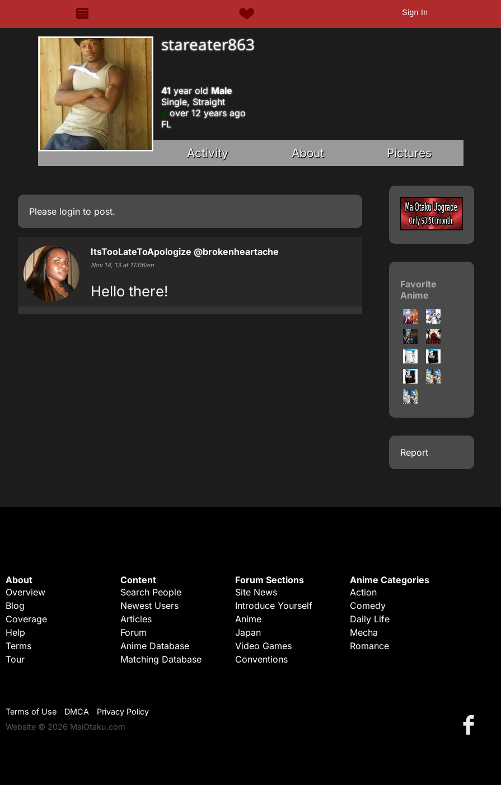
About (308, 153)
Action (363, 592)
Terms (18, 645)
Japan (248, 632)
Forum (133, 632)
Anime (248, 619)
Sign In (415, 12)
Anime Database (154, 645)
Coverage (26, 619)
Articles (136, 619)
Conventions (261, 659)
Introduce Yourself (273, 605)
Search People (150, 592)
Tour (15, 659)
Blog (15, 605)
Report (414, 452)
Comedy (368, 605)
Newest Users (149, 605)
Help (15, 632)
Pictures (409, 153)
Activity (207, 153)
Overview (25, 592)
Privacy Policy (123, 711)
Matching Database (161, 659)
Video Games (263, 645)
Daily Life (370, 619)
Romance (369, 645)
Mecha (364, 632)
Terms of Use (31, 711)
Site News (256, 592)
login (69, 211)
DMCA (76, 711)
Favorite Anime (418, 289)
